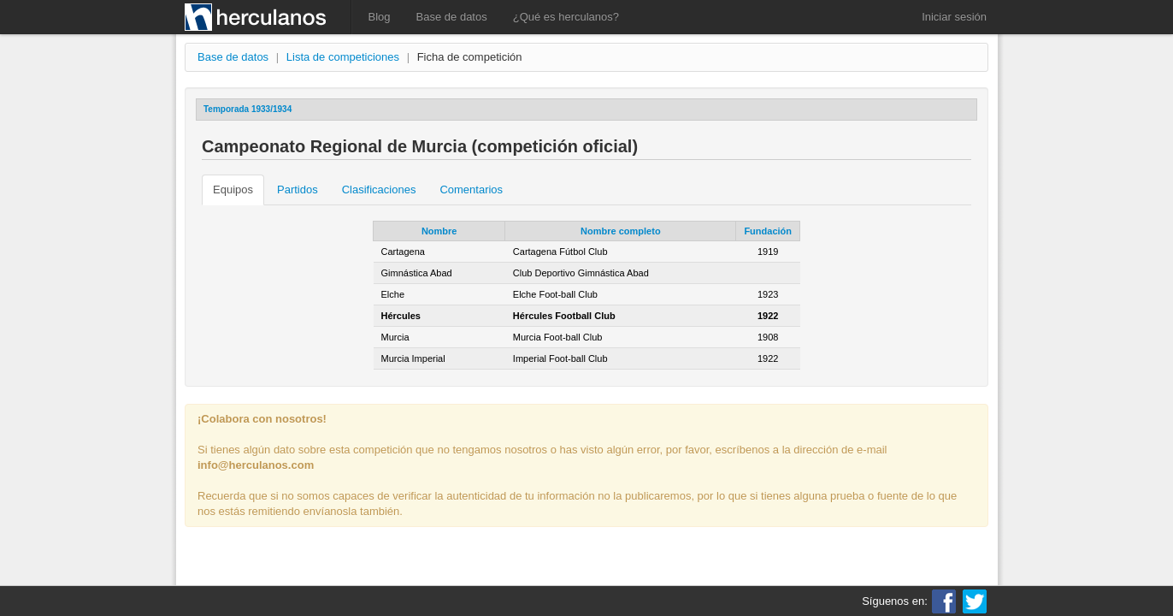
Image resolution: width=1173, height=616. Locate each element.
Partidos (297, 189)
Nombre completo (621, 231)
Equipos (233, 189)
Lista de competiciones (342, 56)
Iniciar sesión (954, 16)
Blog (379, 16)
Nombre (439, 231)
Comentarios (471, 189)
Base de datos (451, 16)
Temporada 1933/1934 (247, 109)
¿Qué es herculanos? (566, 16)
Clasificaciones (379, 189)
